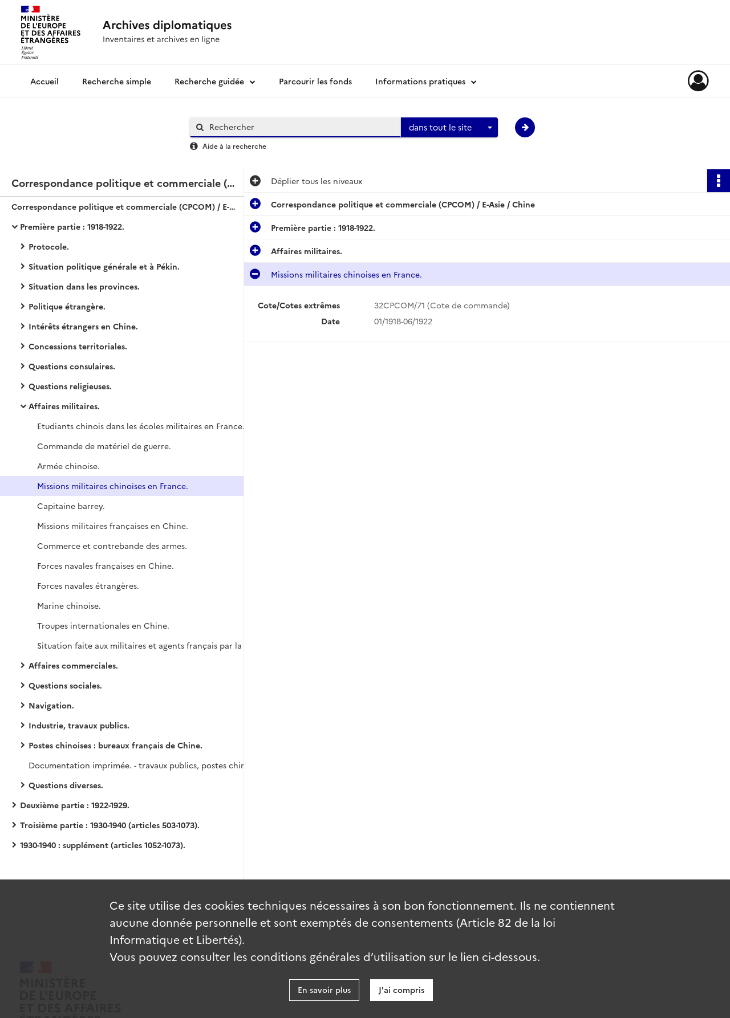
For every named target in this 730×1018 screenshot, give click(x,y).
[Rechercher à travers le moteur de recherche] (301, 127)
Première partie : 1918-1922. (72, 226)
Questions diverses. (66, 785)
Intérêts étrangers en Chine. (83, 326)
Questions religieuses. (70, 386)
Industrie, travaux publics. (79, 725)
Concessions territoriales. (78, 346)
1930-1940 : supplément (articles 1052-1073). (102, 844)
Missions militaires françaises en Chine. (112, 525)
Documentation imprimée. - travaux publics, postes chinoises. (143, 765)
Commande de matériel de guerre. (104, 445)
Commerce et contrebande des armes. (112, 545)
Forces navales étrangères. (88, 585)
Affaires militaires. (64, 406)
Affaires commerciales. (73, 665)
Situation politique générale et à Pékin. (104, 266)
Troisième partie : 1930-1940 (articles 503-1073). (110, 824)
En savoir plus (324, 989)
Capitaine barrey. (71, 505)
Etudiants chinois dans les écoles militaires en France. (141, 425)
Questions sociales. (65, 685)
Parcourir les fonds (315, 81)
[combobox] (449, 127)
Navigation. (51, 705)
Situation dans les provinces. (84, 286)
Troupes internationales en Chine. (103, 625)
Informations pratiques (420, 81)
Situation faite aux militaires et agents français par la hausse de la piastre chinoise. (151, 645)
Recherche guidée (209, 81)
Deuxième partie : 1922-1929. (74, 805)
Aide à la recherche (234, 145)
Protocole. (49, 246)
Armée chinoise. (68, 465)
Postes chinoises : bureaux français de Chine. (115, 745)
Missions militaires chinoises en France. (112, 485)
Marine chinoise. (69, 605)
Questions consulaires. (72, 366)
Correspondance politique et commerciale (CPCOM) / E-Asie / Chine (125, 206)
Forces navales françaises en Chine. (105, 565)
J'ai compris (401, 989)
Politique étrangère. (67, 306)
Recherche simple (116, 81)
